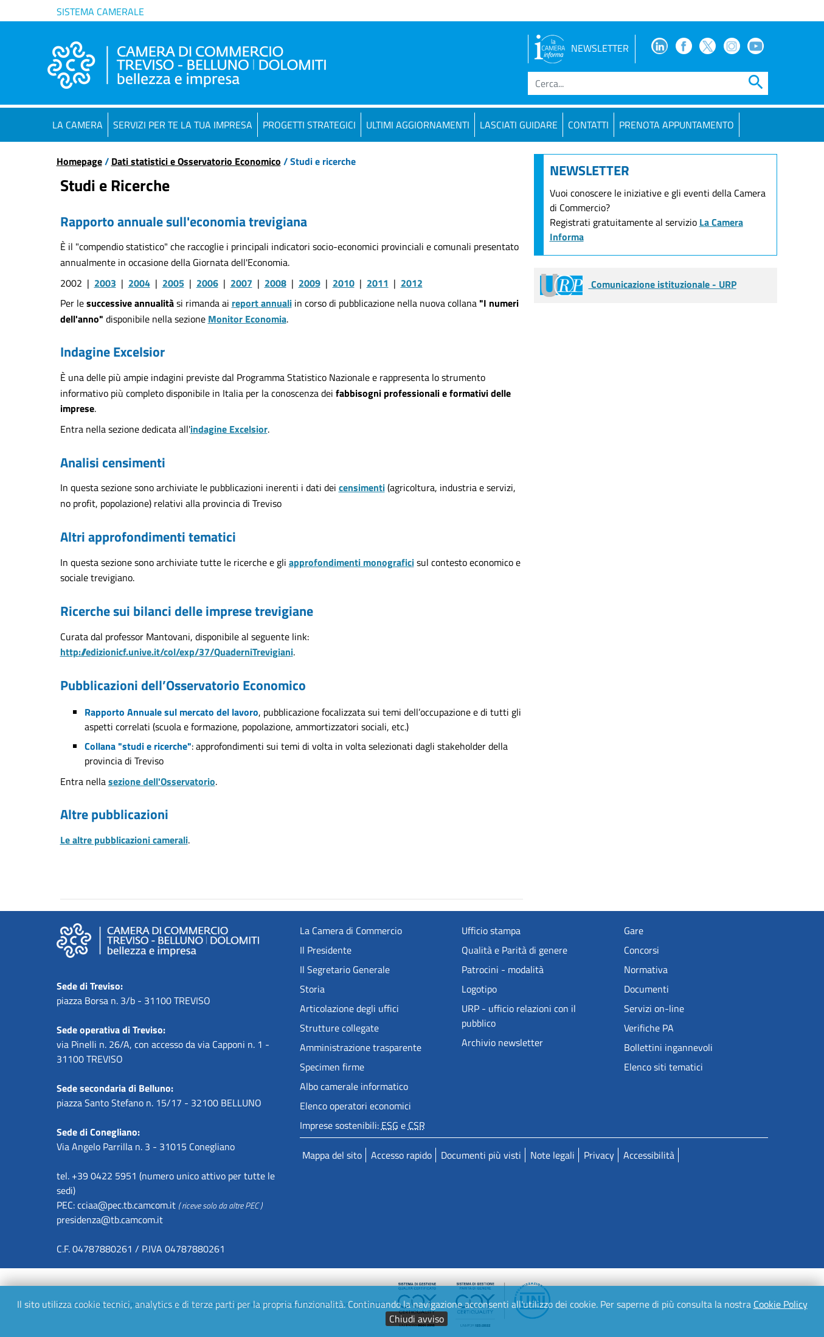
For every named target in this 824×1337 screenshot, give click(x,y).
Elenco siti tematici (663, 1066)
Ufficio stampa (491, 930)
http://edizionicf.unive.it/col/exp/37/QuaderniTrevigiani (176, 651)
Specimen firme (332, 1066)
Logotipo (479, 989)
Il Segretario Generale (345, 969)
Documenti (646, 989)
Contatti (588, 124)
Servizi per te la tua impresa (182, 124)
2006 (207, 283)
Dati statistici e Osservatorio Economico (196, 161)
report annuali (262, 303)
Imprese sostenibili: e (362, 1125)
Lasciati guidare (519, 124)
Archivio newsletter (502, 1042)
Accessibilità (648, 1155)
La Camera (77, 124)
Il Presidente (325, 950)
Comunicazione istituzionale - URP (638, 284)
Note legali (552, 1155)
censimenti (362, 487)
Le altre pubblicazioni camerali (124, 840)
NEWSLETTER (582, 48)
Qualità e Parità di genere (514, 950)
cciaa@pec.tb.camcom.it (126, 1205)
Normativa (646, 969)
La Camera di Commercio (351, 930)
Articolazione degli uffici (349, 1008)
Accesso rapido (401, 1155)
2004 (139, 283)
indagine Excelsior (229, 429)
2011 (378, 283)
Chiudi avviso (416, 1318)
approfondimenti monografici (351, 562)
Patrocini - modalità (503, 969)
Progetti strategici (309, 124)
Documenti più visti (481, 1155)
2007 (241, 283)
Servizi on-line (654, 1008)
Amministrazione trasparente (360, 1047)
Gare (633, 930)
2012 (412, 283)
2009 (309, 283)
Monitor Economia (247, 319)
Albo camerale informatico (354, 1086)
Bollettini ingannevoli (668, 1047)
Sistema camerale (100, 11)
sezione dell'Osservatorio (161, 781)
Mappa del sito (332, 1155)
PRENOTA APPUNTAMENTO (676, 124)
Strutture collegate (339, 1028)
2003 (105, 283)
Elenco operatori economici (355, 1105)
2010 (344, 283)
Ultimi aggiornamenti (417, 124)
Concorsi (641, 950)
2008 (275, 283)
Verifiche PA (649, 1028)
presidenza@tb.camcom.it (110, 1219)
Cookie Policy (780, 1304)
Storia (312, 989)
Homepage (79, 161)
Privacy (599, 1155)
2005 (173, 283)
